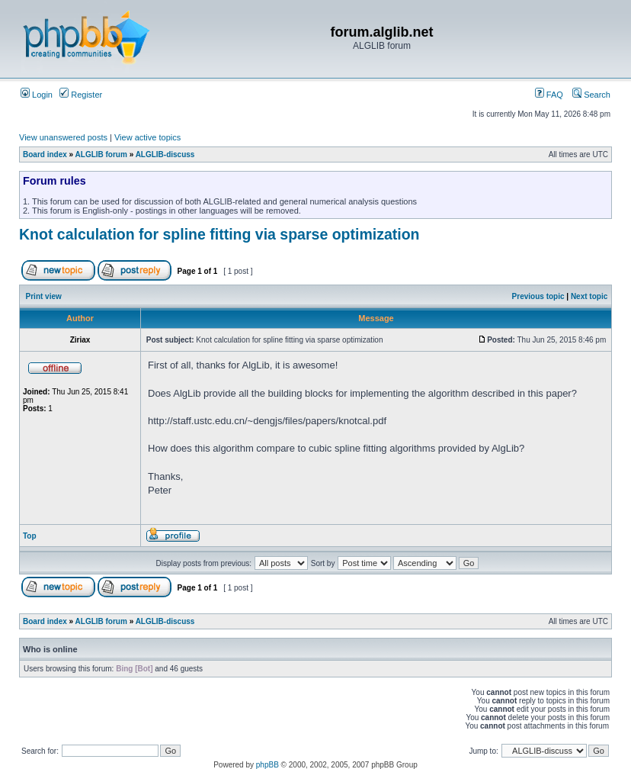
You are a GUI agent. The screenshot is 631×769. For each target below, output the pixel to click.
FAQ (549, 94)
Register (80, 94)
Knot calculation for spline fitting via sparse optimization (219, 234)
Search (591, 94)
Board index (45, 154)
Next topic (589, 296)
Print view (44, 296)
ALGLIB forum (101, 154)
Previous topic (538, 296)
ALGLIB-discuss (165, 154)
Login (37, 94)
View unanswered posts (63, 137)
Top (30, 536)
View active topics (147, 137)
